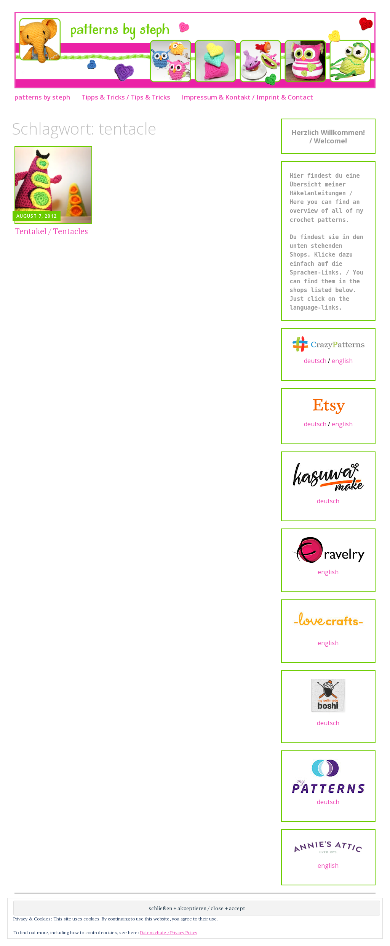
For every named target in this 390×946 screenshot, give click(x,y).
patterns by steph (42, 97)
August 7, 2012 (36, 216)
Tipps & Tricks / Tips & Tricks (126, 97)
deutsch (315, 361)
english (342, 361)
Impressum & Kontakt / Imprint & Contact (247, 97)
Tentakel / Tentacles (51, 231)
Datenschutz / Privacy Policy (168, 932)
